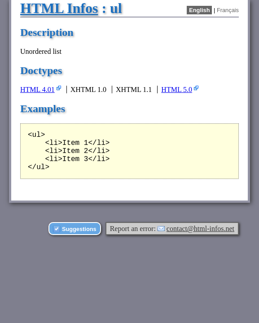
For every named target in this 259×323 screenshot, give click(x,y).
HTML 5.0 (176, 89)
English (199, 10)
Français (228, 10)
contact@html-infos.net (200, 228)
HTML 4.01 (37, 89)
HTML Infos (59, 8)
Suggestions (79, 229)
